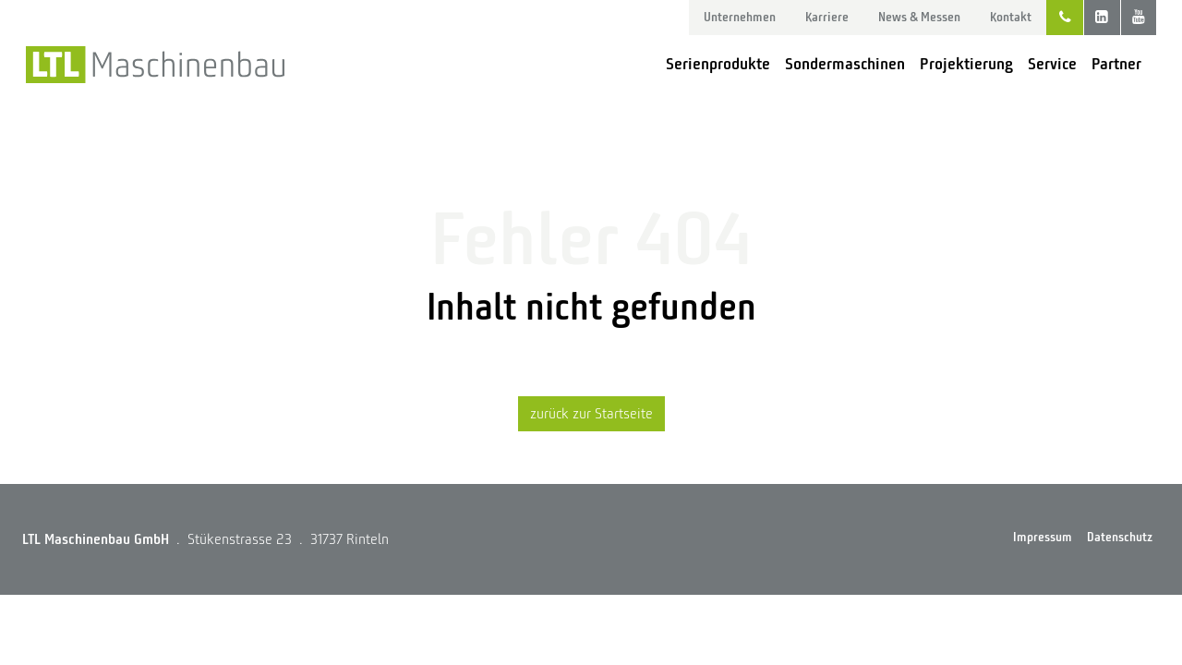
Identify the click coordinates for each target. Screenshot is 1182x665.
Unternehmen (740, 16)
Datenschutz (1119, 537)
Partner (1116, 64)
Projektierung (966, 64)
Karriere (827, 16)
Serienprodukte (718, 64)
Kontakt (1010, 16)
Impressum (1042, 537)
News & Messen (919, 16)
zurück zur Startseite (591, 414)
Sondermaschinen (845, 64)
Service (1052, 64)
